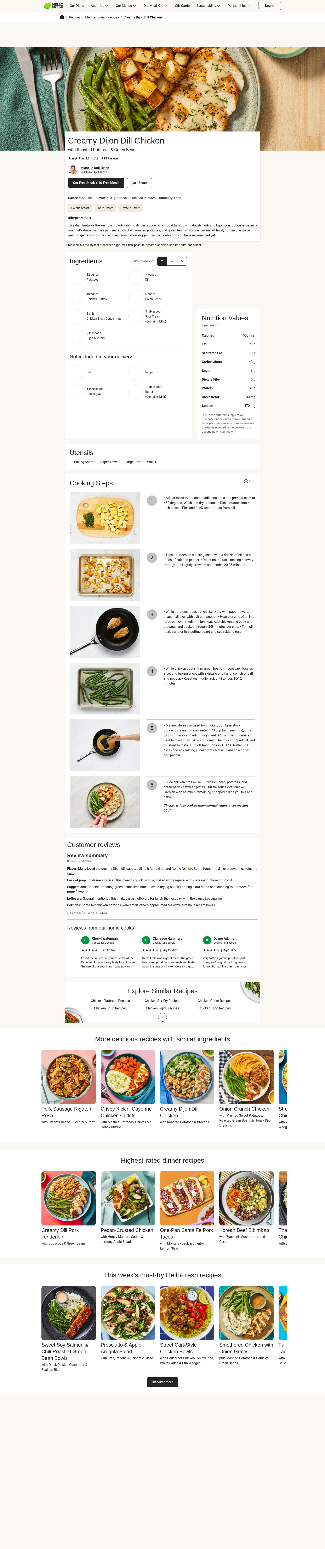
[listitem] (109, 952)
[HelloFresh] (53, 6)
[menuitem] (55, 6)
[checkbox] (69, 158)
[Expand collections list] (162, 1017)
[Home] (61, 17)
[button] (128, 261)
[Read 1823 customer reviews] (109, 158)
